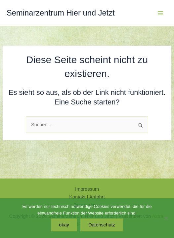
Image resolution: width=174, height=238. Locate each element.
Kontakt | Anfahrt (87, 197)
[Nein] (165, 218)
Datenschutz (101, 224)
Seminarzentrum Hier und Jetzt (61, 13)
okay (64, 224)
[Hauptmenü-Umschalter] (160, 13)
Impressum (87, 189)
